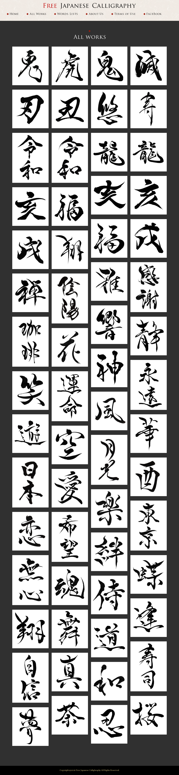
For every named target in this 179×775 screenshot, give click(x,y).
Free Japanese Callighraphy (88, 770)
